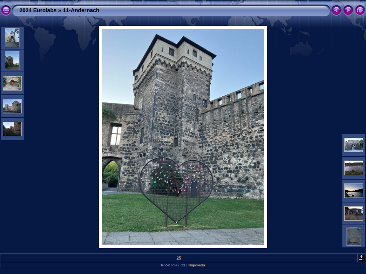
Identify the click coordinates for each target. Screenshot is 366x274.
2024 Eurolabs (38, 10)
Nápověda (196, 265)
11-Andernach (81, 10)
